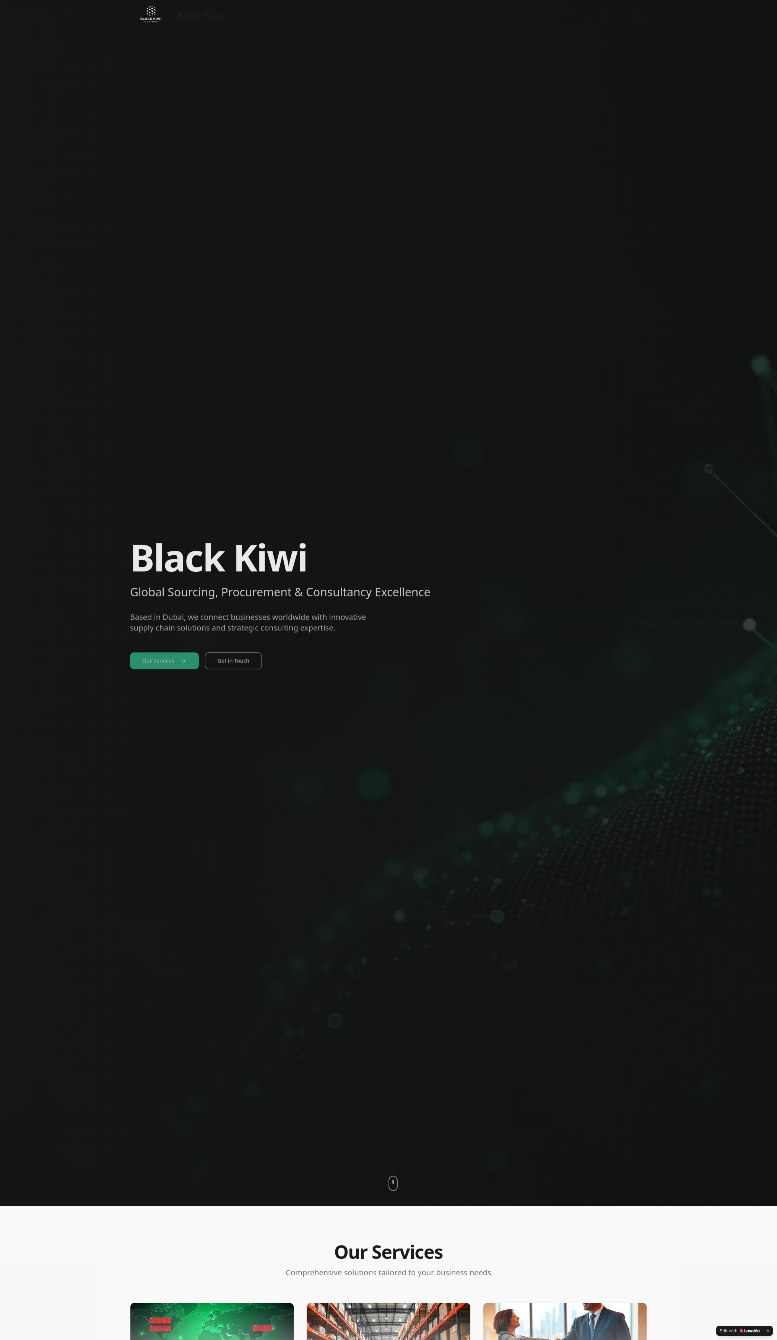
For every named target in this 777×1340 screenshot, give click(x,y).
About (603, 15)
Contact (635, 15)
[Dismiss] (767, 1330)
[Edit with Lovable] (740, 1330)
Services (570, 15)
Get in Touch (233, 663)
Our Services (164, 663)
